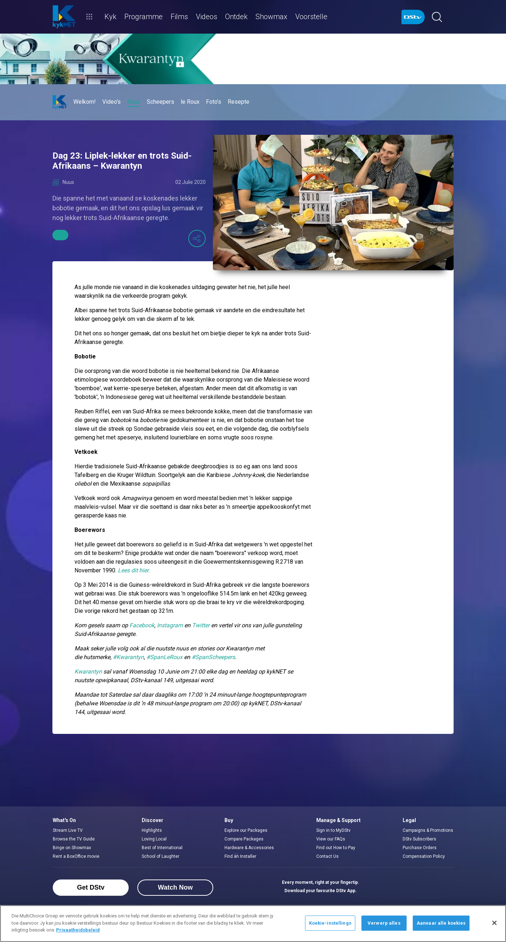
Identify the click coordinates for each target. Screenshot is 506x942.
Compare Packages (243, 839)
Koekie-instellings (330, 923)
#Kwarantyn (128, 657)
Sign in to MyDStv (333, 830)
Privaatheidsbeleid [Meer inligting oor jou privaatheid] (78, 930)
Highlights (152, 830)
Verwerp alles (384, 923)
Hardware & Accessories (249, 847)
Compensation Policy (424, 856)
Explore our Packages (245, 830)
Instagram (170, 625)
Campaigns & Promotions (428, 830)
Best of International (162, 847)
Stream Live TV (68, 830)
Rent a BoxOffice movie (76, 856)
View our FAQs (330, 839)
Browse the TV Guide (74, 839)
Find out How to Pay (335, 847)
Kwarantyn (88, 671)
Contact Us (327, 856)
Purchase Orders (420, 847)
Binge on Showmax (72, 847)
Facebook (141, 625)
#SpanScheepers (213, 657)
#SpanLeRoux (164, 657)
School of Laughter (160, 856)
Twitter (201, 625)
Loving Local (154, 839)
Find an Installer (240, 856)
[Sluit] (494, 923)
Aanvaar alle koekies (441, 923)
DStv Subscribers (419, 839)
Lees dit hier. (134, 570)
